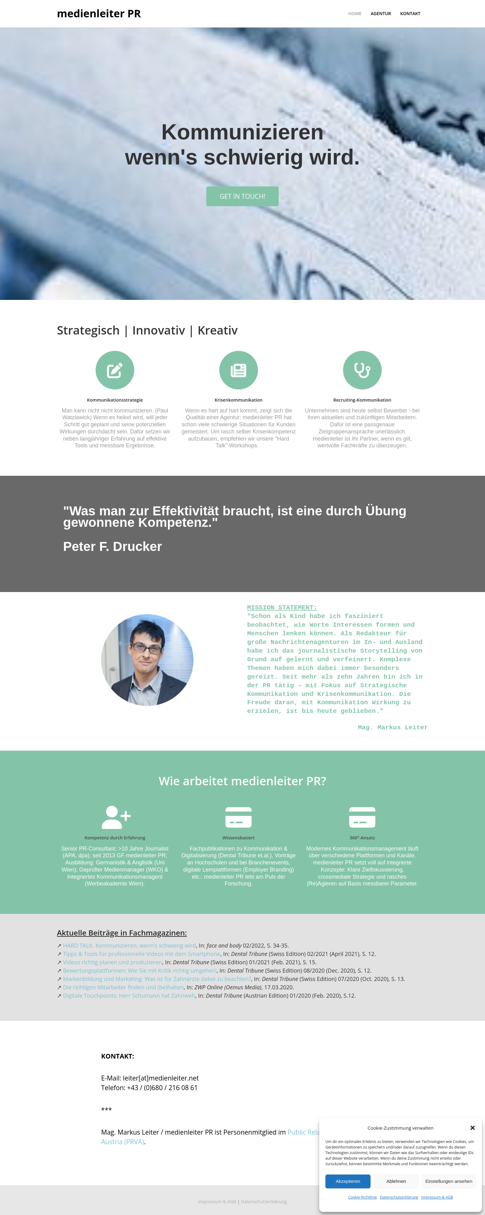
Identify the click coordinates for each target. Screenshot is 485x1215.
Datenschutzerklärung (399, 1197)
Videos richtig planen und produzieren (112, 962)
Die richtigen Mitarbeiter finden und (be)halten (123, 987)
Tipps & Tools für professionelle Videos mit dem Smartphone (142, 953)
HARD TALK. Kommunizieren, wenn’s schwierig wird (129, 945)
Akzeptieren (348, 1181)
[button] (473, 1128)
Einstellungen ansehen (448, 1181)
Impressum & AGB (437, 1197)
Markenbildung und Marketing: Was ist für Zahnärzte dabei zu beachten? (157, 979)
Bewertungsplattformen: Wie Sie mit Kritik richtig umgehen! (140, 970)
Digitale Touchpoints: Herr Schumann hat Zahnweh (129, 995)
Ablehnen (396, 1181)
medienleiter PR (99, 13)
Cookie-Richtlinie (362, 1197)
